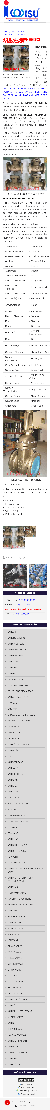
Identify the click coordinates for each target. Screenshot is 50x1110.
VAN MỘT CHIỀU (15, 774)
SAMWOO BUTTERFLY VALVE (21, 715)
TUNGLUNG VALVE (16, 815)
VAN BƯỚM (13, 750)
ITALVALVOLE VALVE (17, 679)
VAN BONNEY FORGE (18, 650)
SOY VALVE (13, 827)
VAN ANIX (12, 632)
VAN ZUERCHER (15, 661)
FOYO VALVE (28, 88)
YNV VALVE (13, 703)
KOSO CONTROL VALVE (19, 803)
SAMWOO (41, 88)
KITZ (37, 95)
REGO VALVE (14, 798)
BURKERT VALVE (16, 964)
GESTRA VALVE (15, 993)
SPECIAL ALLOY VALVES (15, 35)
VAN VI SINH (13, 887)
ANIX (5, 88)
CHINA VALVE (14, 970)
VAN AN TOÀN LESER (18, 697)
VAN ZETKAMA (15, 792)
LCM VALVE (13, 940)
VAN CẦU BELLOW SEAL (19, 744)
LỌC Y (10, 756)
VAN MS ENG (14, 1047)
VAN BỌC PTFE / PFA (17, 845)
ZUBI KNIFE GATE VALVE (19, 685)
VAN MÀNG (13, 839)
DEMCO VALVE (15, 946)
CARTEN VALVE (15, 952)
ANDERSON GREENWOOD (20, 721)
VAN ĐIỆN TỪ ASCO (17, 851)
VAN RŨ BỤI (13, 1005)
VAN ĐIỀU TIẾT (15, 1064)
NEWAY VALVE (14, 987)
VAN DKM (12, 667)
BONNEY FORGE (12, 92)
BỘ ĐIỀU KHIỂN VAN (17, 1053)
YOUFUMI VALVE (15, 928)
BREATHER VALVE (16, 916)
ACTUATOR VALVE (16, 981)
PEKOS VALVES (15, 958)
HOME (5, 32)
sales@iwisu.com (23, 604)
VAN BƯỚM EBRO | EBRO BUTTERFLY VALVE (25, 870)
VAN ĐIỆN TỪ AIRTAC (18, 999)
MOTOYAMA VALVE (17, 893)
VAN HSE (12, 673)
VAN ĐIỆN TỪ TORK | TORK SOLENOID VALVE (20, 879)
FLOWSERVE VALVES (18, 1035)
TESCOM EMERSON (17, 863)
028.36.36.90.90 (27, 600)
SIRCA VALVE (14, 934)
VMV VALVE (13, 709)
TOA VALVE (13, 833)
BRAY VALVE (13, 727)
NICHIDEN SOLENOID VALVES (22, 905)
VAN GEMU (13, 780)
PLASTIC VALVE (15, 976)
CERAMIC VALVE (17, 32)
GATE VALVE (13, 738)
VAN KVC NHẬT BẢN (17, 1041)
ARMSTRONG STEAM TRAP (20, 691)
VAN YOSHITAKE (15, 762)
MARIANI (28, 95)
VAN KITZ (12, 786)
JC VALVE (14, 88)
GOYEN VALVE (14, 922)
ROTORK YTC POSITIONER (20, 899)
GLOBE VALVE (14, 732)
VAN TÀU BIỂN (14, 768)
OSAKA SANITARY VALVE (19, 821)
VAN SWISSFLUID (16, 644)
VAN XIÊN (12, 910)
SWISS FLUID (33, 92)
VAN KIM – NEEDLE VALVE (20, 1011)
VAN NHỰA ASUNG (17, 656)
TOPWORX (13, 857)
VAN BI (11, 1023)
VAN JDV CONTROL (17, 638)
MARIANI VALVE (15, 1017)
